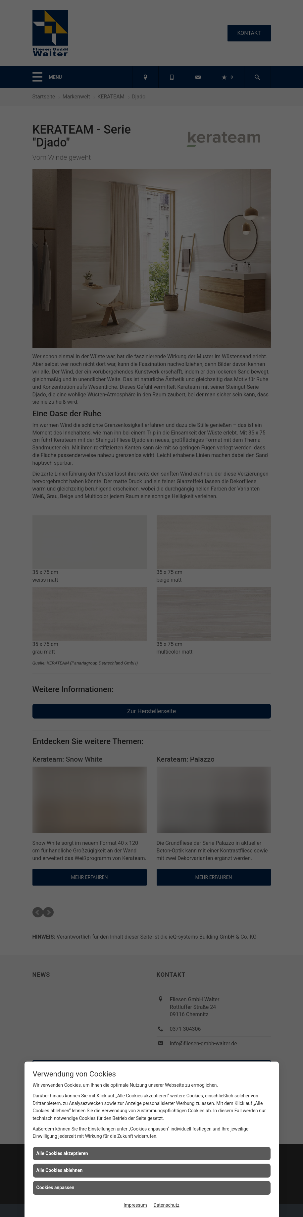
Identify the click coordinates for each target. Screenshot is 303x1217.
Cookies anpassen (55, 1187)
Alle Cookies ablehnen (59, 1170)
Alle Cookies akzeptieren (62, 1153)
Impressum (135, 1205)
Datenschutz (166, 1205)
